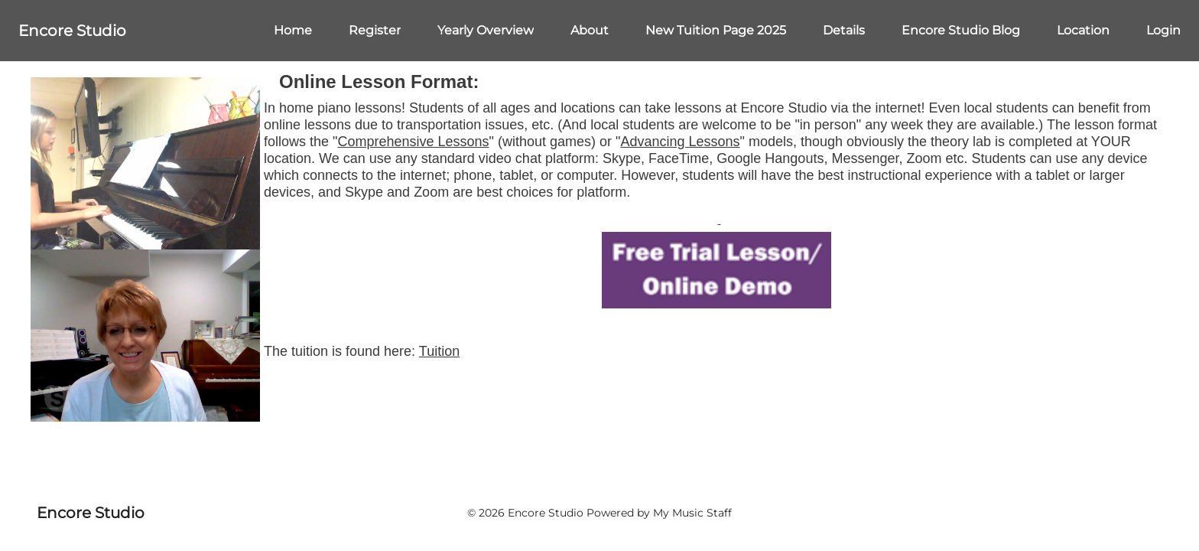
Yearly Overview (485, 30)
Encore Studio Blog (961, 30)
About (589, 30)
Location (1083, 30)
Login (1163, 30)
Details (844, 30)
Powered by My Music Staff (659, 513)
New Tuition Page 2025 (715, 30)
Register (375, 30)
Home (293, 30)
